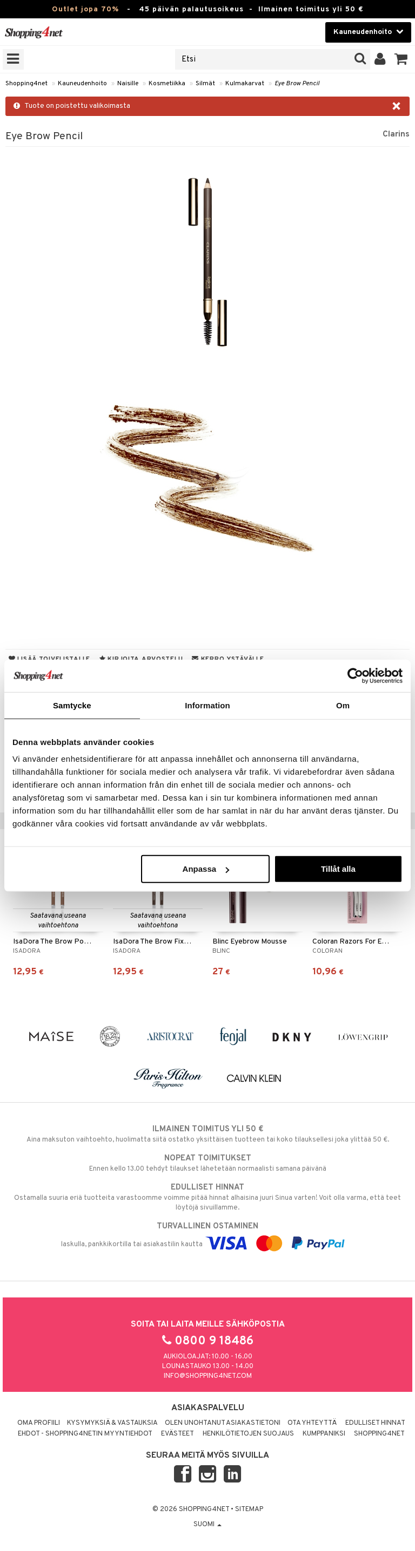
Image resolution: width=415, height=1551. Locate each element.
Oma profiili (38, 1423)
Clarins (396, 134)
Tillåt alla (338, 868)
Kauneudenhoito (82, 83)
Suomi (207, 1524)
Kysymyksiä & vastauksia (112, 1423)
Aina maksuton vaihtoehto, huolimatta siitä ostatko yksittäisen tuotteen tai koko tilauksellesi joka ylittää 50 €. (207, 1134)
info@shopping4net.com (208, 1376)
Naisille (127, 83)
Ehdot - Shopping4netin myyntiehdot (85, 1434)
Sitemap (249, 1509)
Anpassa (206, 868)
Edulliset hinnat (375, 1423)
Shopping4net (26, 83)
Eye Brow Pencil (297, 83)
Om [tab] (343, 704)
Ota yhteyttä (312, 1423)
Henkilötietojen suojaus (248, 1434)
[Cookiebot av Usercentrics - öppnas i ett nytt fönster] (355, 675)
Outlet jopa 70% (85, 9)
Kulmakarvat (244, 83)
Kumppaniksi (324, 1434)
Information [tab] (207, 704)
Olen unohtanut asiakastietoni (222, 1423)
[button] (401, 59)
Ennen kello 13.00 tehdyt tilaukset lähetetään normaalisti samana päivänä (207, 1163)
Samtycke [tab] (72, 704)
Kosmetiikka (167, 83)
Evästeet (177, 1434)
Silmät (205, 83)
